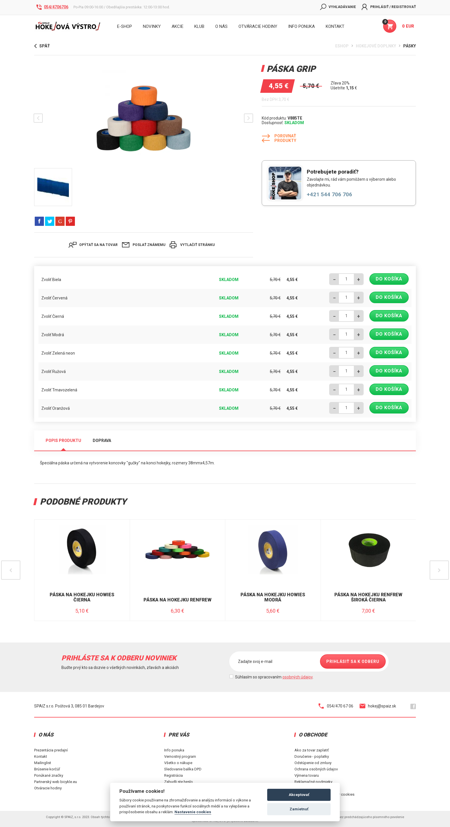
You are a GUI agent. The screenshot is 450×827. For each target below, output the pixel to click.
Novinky (152, 26)
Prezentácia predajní (51, 750)
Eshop (342, 46)
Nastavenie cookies (192, 811)
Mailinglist (42, 763)
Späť (42, 46)
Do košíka (389, 279)
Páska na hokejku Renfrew (177, 600)
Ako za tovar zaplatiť (311, 750)
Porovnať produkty (279, 138)
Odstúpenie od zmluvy (312, 763)
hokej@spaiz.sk (378, 706)
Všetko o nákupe (178, 763)
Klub (199, 26)
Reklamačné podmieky (313, 782)
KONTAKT (335, 26)
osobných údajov (297, 677)
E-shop (124, 26)
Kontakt (40, 756)
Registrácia (173, 775)
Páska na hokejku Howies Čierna (82, 597)
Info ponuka (174, 750)
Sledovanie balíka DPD (182, 769)
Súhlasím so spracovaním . (274, 677)
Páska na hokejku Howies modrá (272, 597)
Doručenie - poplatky (311, 756)
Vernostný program (180, 756)
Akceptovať (299, 795)
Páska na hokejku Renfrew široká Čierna (368, 597)
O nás (221, 26)
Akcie (177, 26)
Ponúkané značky (48, 775)
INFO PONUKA (301, 26)
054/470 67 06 (336, 706)
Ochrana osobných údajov (316, 769)
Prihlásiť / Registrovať (389, 7)
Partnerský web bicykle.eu (55, 782)
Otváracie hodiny (257, 26)
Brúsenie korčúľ (47, 769)
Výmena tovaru (306, 775)
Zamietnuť (299, 809)
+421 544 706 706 (329, 194)
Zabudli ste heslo (178, 782)
